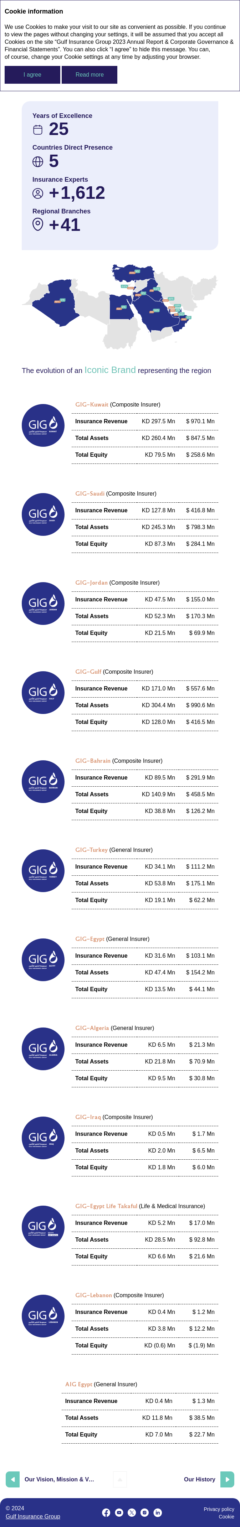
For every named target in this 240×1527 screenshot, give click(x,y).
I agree (32, 75)
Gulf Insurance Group (33, 1516)
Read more (90, 75)
